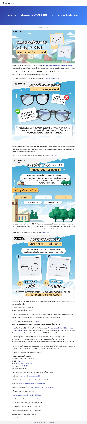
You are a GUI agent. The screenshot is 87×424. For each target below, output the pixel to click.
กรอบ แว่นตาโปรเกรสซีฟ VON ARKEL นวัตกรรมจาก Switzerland (43, 15)
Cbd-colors (8, 3)
